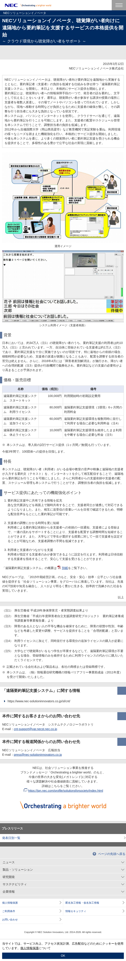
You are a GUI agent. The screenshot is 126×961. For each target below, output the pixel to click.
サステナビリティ (15, 884)
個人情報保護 (10, 902)
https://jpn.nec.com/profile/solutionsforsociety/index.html (63, 790)
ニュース (9, 862)
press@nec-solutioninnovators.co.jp (38, 754)
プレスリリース (12, 828)
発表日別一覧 (11, 838)
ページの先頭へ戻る (111, 854)
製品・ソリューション (18, 869)
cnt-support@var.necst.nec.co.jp (35, 729)
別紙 (62, 568)
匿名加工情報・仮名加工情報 (82, 902)
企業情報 (9, 891)
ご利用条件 (8, 911)
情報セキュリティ (75, 911)
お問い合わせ (10, 919)
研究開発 (9, 877)
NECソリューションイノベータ (24, 13)
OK (63, 955)
